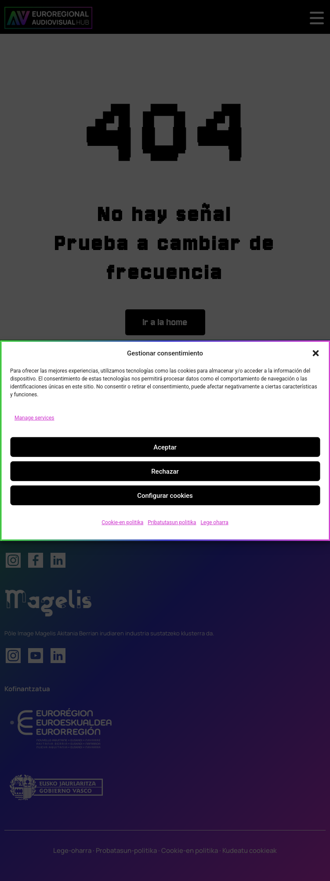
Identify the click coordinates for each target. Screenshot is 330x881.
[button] (315, 353)
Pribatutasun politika (172, 522)
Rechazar (165, 471)
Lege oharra (214, 522)
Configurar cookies (165, 495)
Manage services (34, 418)
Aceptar (165, 447)
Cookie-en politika (122, 522)
